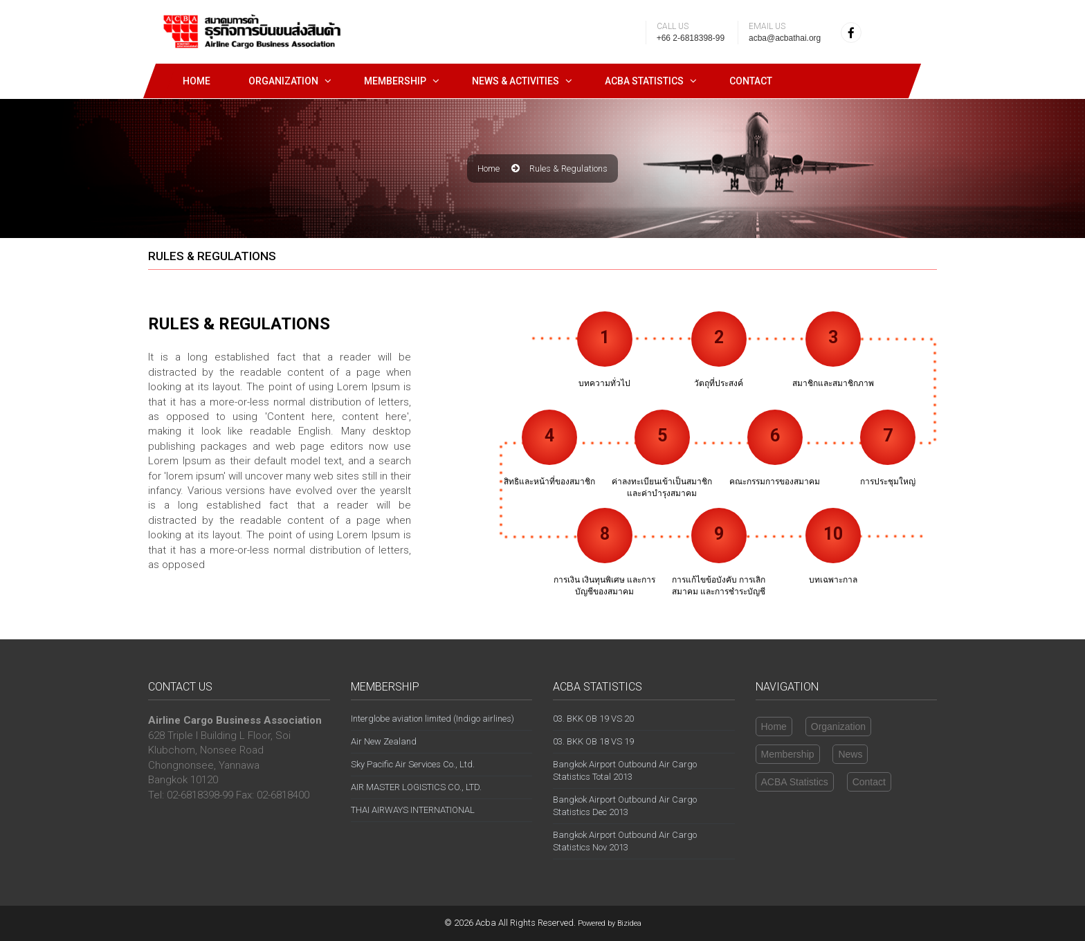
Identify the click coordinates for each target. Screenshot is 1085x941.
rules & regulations (568, 168)
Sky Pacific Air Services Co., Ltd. (413, 764)
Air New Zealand (384, 741)
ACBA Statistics (794, 781)
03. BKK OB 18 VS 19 (593, 741)
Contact (750, 80)
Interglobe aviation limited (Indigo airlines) (432, 718)
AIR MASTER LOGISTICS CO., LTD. (416, 787)
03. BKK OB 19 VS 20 (593, 718)
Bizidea (629, 923)
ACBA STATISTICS (644, 80)
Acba (485, 922)
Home (196, 80)
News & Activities (515, 80)
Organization (283, 80)
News (850, 754)
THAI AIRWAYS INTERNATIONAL (413, 810)
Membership (395, 80)
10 (833, 534)
